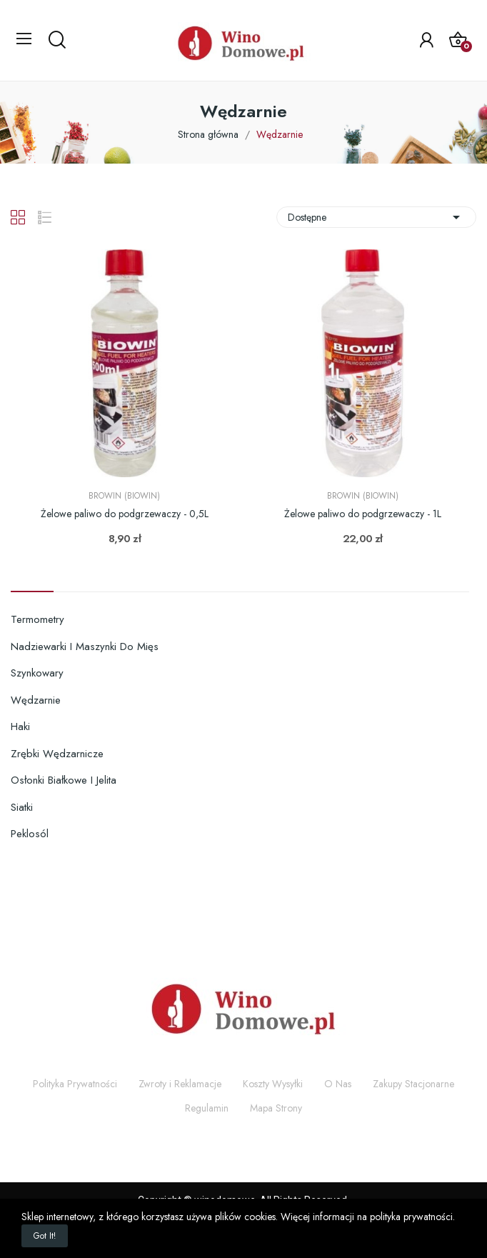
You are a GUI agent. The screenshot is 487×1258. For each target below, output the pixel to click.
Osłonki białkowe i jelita (63, 780)
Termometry (37, 619)
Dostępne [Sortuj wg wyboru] (376, 217)
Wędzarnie (36, 700)
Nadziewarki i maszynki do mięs (85, 646)
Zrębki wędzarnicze (57, 754)
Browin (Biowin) (124, 495)
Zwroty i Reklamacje (180, 1084)
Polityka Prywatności (75, 1084)
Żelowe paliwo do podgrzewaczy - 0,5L (125, 514)
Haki (20, 726)
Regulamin (207, 1108)
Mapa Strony (276, 1108)
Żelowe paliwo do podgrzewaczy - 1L (362, 514)
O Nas (337, 1084)
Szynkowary (37, 673)
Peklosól (30, 834)
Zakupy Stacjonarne (413, 1084)
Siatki (22, 807)
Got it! (45, 1235)
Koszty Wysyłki (273, 1084)
